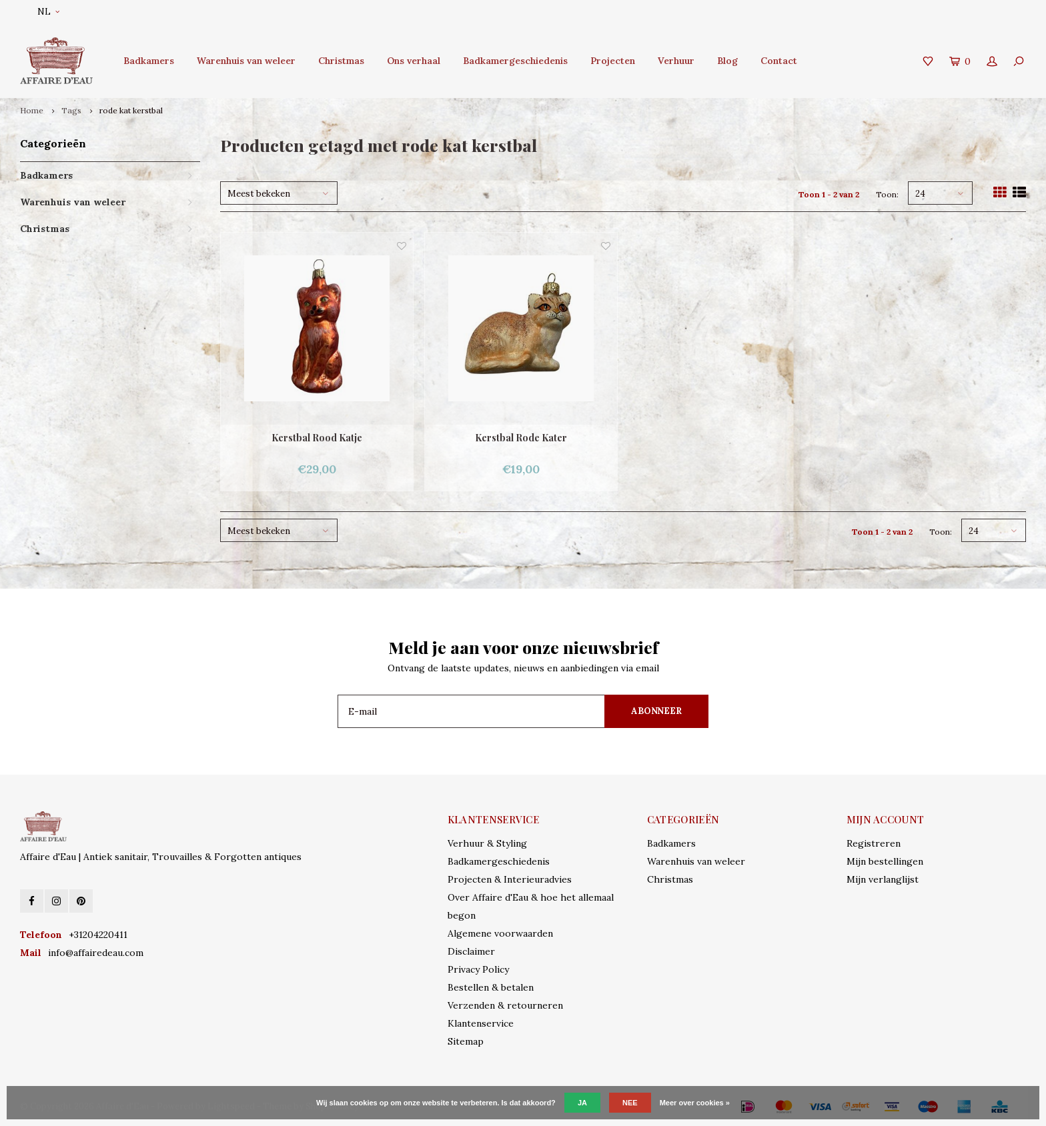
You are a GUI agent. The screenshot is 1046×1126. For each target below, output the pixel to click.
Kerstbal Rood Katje (317, 437)
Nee (630, 1103)
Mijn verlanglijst (883, 879)
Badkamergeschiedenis (515, 61)
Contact (778, 61)
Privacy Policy (478, 969)
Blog (727, 61)
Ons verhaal (413, 61)
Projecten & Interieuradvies (510, 879)
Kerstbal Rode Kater (521, 437)
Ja (582, 1103)
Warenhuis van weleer (246, 61)
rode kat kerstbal (131, 110)
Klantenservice (481, 1023)
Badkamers (148, 61)
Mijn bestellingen (885, 861)
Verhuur (676, 61)
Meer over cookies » (695, 1103)
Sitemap (466, 1041)
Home (31, 110)
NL (48, 11)
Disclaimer (471, 951)
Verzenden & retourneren (505, 1005)
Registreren (874, 843)
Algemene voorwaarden (500, 933)
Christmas (341, 61)
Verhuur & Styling (487, 843)
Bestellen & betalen (491, 987)
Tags (71, 110)
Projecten (612, 61)
